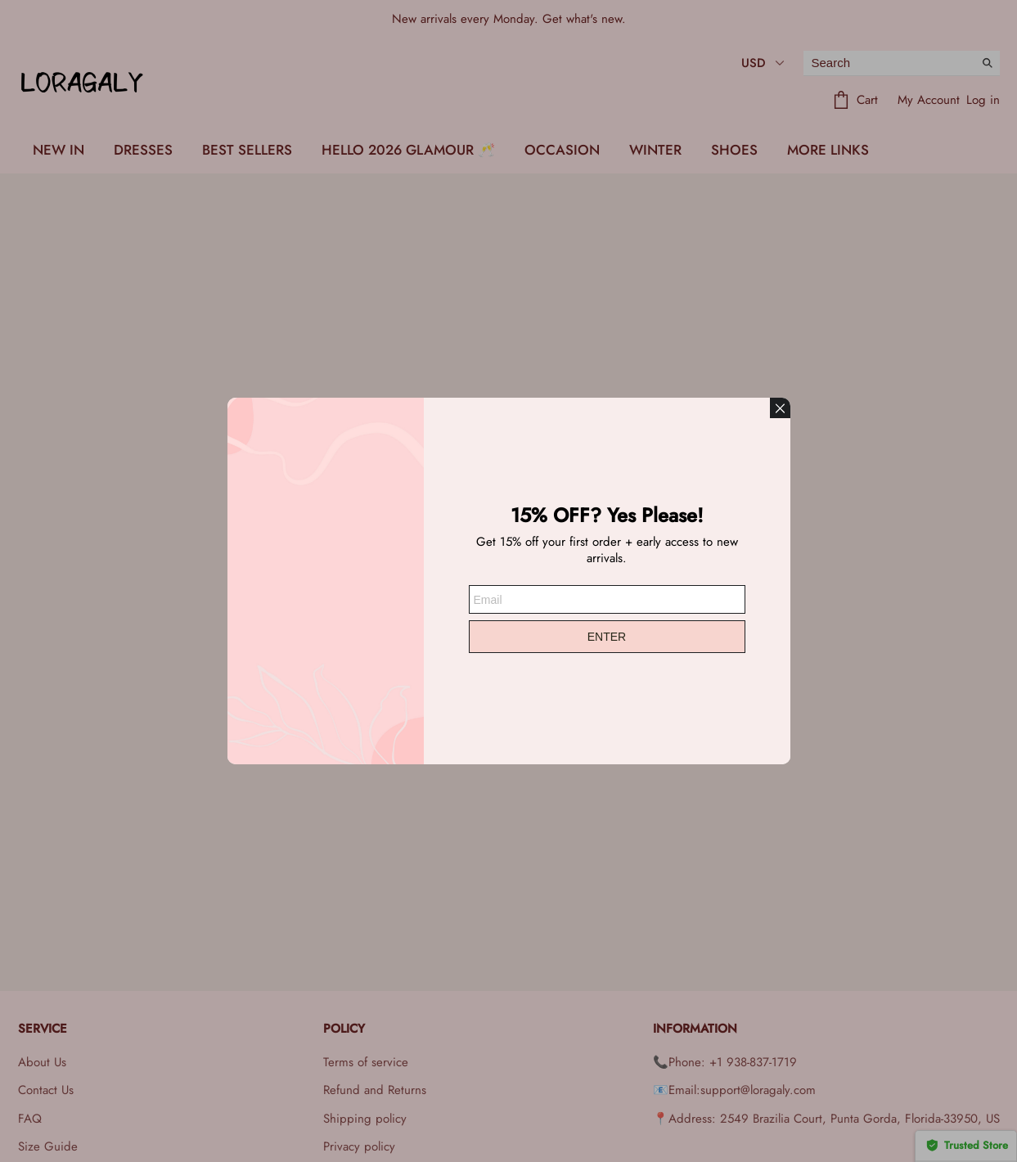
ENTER (606, 636)
